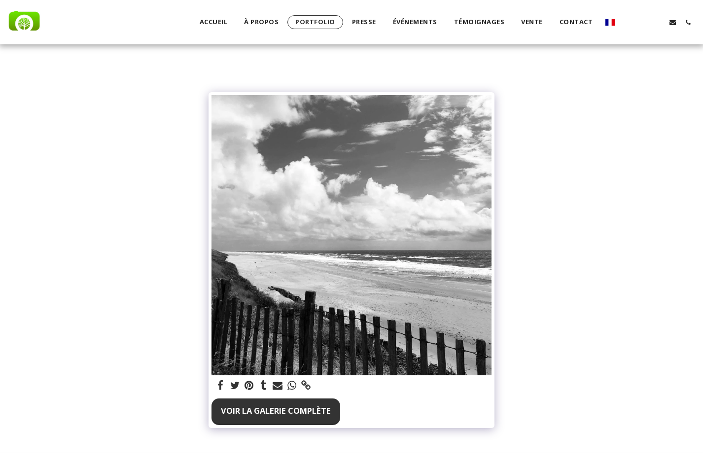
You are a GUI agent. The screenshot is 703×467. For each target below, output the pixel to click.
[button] (627, 22)
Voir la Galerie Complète (276, 410)
